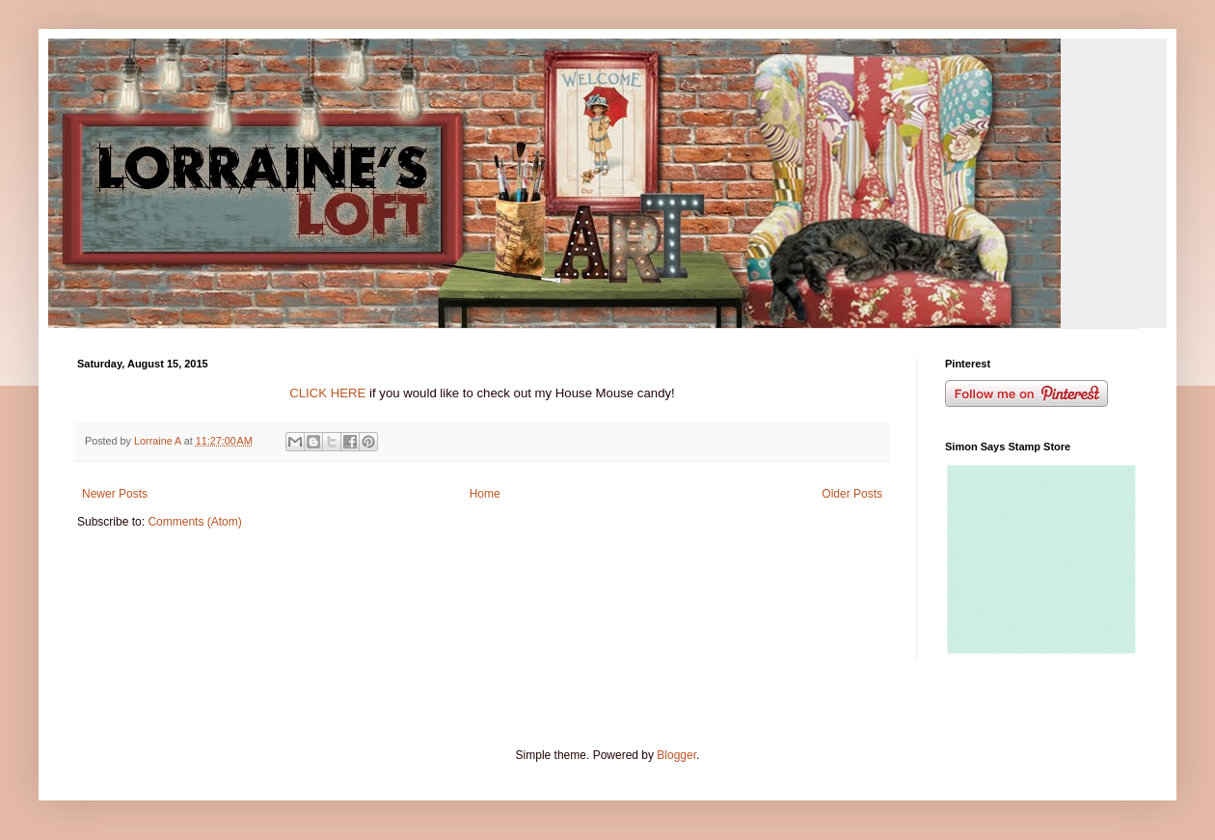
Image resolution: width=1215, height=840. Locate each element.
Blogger (676, 755)
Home (485, 494)
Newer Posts (115, 494)
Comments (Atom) (194, 521)
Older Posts (852, 494)
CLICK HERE (327, 393)
